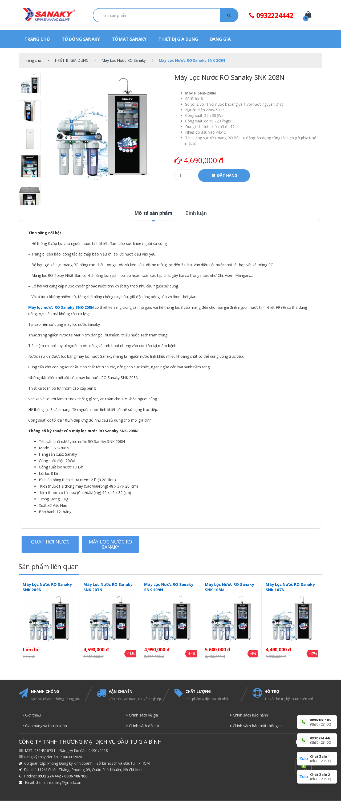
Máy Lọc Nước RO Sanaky (124, 60)
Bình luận (196, 213)
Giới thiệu (32, 715)
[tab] (153, 215)
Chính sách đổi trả (143, 725)
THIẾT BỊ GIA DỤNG (178, 39)
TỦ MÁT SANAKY (129, 39)
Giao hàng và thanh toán (45, 725)
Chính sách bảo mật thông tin (256, 725)
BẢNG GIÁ (220, 39)
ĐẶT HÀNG (227, 175)
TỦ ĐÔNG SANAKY (81, 39)
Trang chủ (32, 60)
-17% (313, 653)
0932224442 (271, 15)
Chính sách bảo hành (249, 715)
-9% (253, 653)
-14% (192, 653)
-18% (131, 653)
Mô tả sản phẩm (153, 213)
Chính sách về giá (142, 715)
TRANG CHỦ (37, 39)
